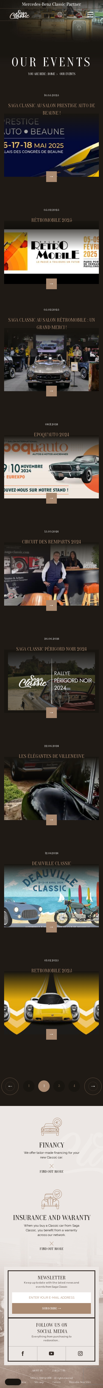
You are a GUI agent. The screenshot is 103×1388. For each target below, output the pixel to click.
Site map (39, 1382)
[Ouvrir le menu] (90, 15)
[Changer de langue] (61, 14)
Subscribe (51, 1308)
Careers (56, 1382)
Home (51, 74)
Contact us (58, 1370)
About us (37, 1370)
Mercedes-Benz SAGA (80, 1382)
